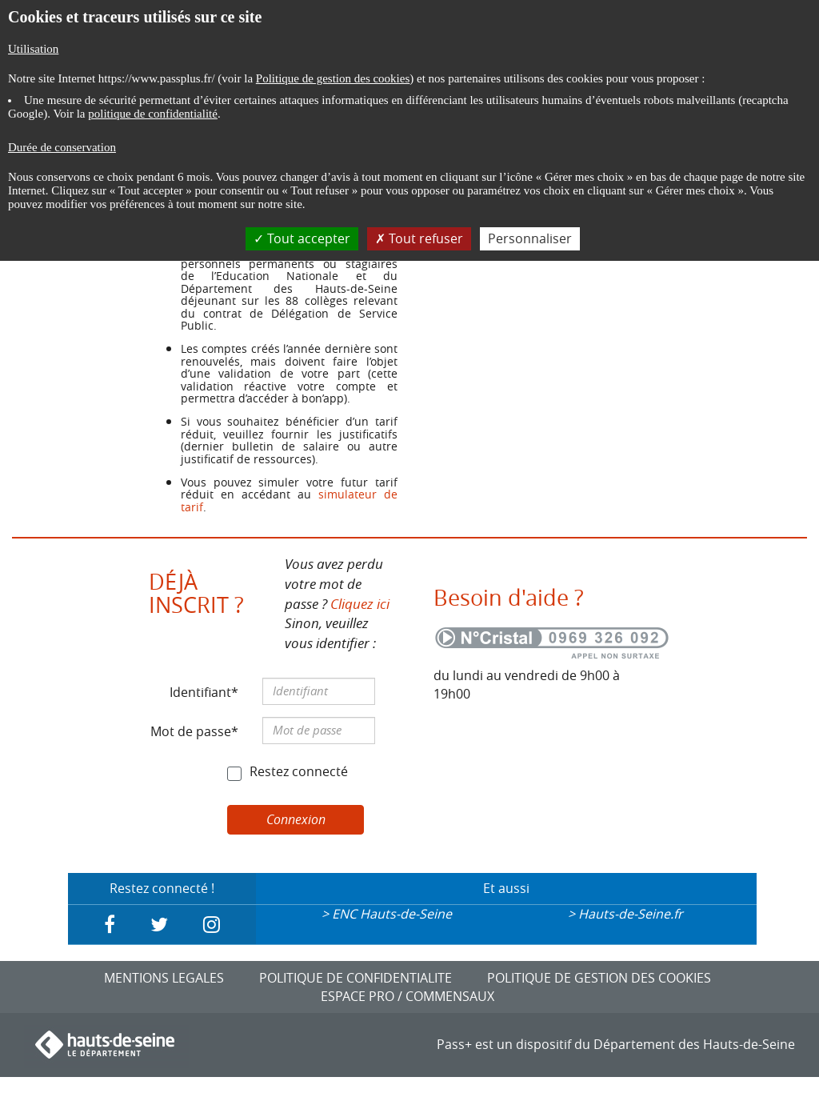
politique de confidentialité (153, 113)
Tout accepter (302, 238)
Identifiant (200, 692)
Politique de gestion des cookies (333, 78)
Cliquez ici (360, 604)
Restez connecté (299, 771)
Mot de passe (190, 731)
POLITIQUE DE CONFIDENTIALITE (355, 978)
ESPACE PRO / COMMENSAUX (407, 996)
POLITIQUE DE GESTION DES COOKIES (599, 978)
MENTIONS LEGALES (164, 978)
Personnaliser (530, 238)
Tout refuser (419, 238)
